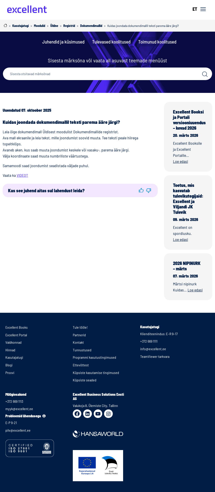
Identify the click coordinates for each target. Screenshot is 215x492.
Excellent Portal (16, 335)
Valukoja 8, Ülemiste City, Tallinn (95, 405)
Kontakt (78, 342)
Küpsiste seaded (84, 380)
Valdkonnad (13, 342)
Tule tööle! (80, 327)
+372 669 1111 (148, 341)
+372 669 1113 (14, 401)
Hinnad (10, 350)
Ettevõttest (81, 365)
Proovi (9, 372)
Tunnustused (82, 350)
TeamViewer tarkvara (154, 356)
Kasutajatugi (14, 357)
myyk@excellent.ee (19, 409)
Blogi (9, 365)
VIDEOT (22, 175)
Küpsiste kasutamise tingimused (96, 372)
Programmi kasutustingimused (94, 357)
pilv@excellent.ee (18, 430)
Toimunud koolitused (157, 41)
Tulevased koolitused (111, 41)
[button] (141, 190)
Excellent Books (16, 327)
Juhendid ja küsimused (63, 41)
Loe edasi (180, 161)
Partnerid (79, 335)
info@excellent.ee (153, 349)
